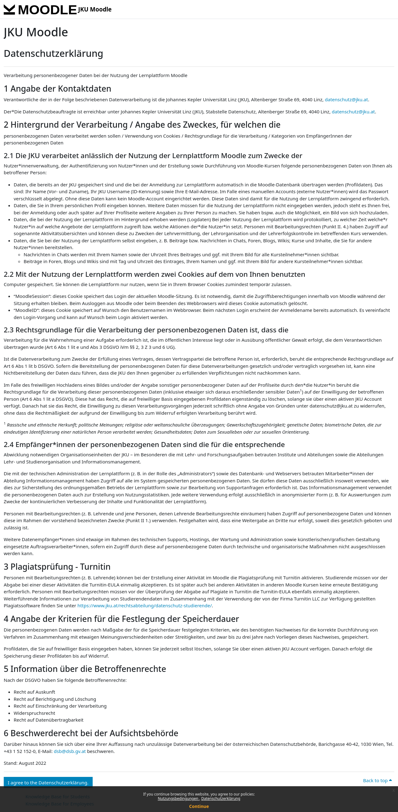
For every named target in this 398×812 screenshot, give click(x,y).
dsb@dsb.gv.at (70, 751)
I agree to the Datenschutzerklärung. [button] (48, 782)
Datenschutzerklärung (220, 798)
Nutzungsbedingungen (178, 798)
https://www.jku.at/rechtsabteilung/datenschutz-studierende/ (144, 605)
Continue (199, 806)
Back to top (377, 780)
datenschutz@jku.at (346, 99)
